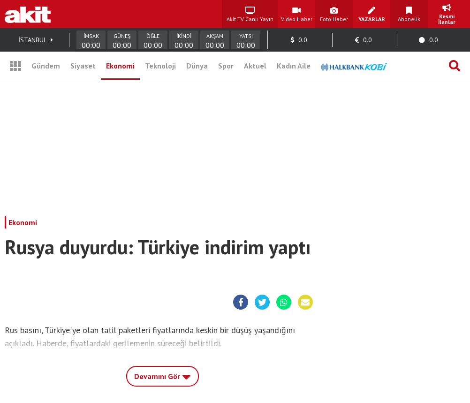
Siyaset (83, 65)
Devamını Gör (162, 374)
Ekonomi (120, 65)
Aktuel (255, 65)
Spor (226, 65)
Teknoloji (160, 65)
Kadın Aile (294, 65)
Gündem (45, 65)
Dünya (197, 65)
